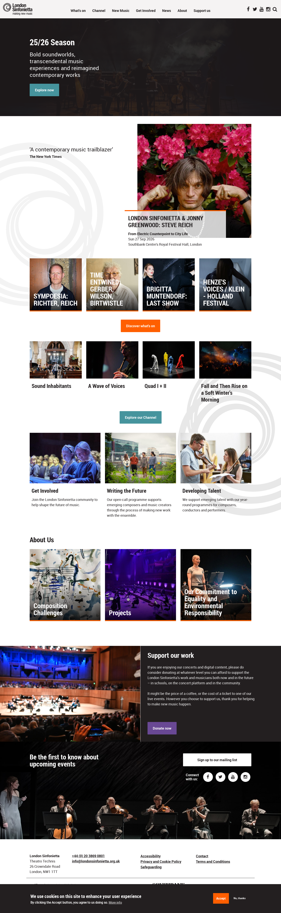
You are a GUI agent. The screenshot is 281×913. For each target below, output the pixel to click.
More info (115, 902)
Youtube (233, 777)
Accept (221, 898)
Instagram (268, 9)
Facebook (248, 9)
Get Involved (146, 10)
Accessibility (150, 856)
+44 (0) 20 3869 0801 (88, 855)
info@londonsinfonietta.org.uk (96, 861)
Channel (98, 10)
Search (275, 9)
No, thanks (240, 898)
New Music (120, 10)
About (182, 10)
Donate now (162, 728)
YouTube (261, 9)
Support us (202, 10)
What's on (78, 10)
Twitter (255, 9)
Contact (202, 856)
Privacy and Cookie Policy (160, 861)
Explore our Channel (140, 417)
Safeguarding (151, 867)
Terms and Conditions (213, 861)
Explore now (44, 90)
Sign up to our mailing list (217, 759)
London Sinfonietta (22, 9)
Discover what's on (140, 326)
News (166, 10)
